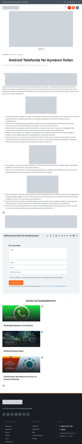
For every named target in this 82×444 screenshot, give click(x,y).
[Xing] (73, 236)
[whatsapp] (76, 2)
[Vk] (70, 236)
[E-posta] (76, 236)
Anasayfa (13, 54)
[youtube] (70, 2)
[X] (50, 236)
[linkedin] (73, 2)
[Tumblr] (64, 236)
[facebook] (61, 2)
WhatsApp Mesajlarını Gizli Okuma (18, 325)
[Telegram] (62, 236)
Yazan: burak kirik (6, 65)
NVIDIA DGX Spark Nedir (14, 351)
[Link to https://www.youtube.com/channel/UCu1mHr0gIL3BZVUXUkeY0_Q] (69, 7)
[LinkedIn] (56, 236)
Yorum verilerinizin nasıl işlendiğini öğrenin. (54, 286)
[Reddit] (53, 236)
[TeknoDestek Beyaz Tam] (12, 400)
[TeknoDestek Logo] (10, 6)
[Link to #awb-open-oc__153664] (77, 7)
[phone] (79, 2)
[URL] (38, 272)
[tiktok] (67, 2)
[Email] (38, 267)
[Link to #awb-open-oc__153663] (73, 7)
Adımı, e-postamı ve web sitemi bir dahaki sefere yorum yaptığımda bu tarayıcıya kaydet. (36, 277)
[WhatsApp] (59, 236)
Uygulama (20, 54)
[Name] (38, 263)
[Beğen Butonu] (3, 212)
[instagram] (64, 2)
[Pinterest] (67, 236)
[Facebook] (47, 236)
